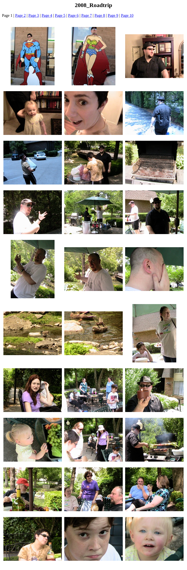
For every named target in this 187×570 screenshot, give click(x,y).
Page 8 (99, 15)
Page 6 (73, 15)
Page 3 (33, 15)
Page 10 (127, 15)
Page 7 (86, 15)
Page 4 (47, 15)
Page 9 (113, 15)
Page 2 (20, 15)
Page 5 (60, 15)
